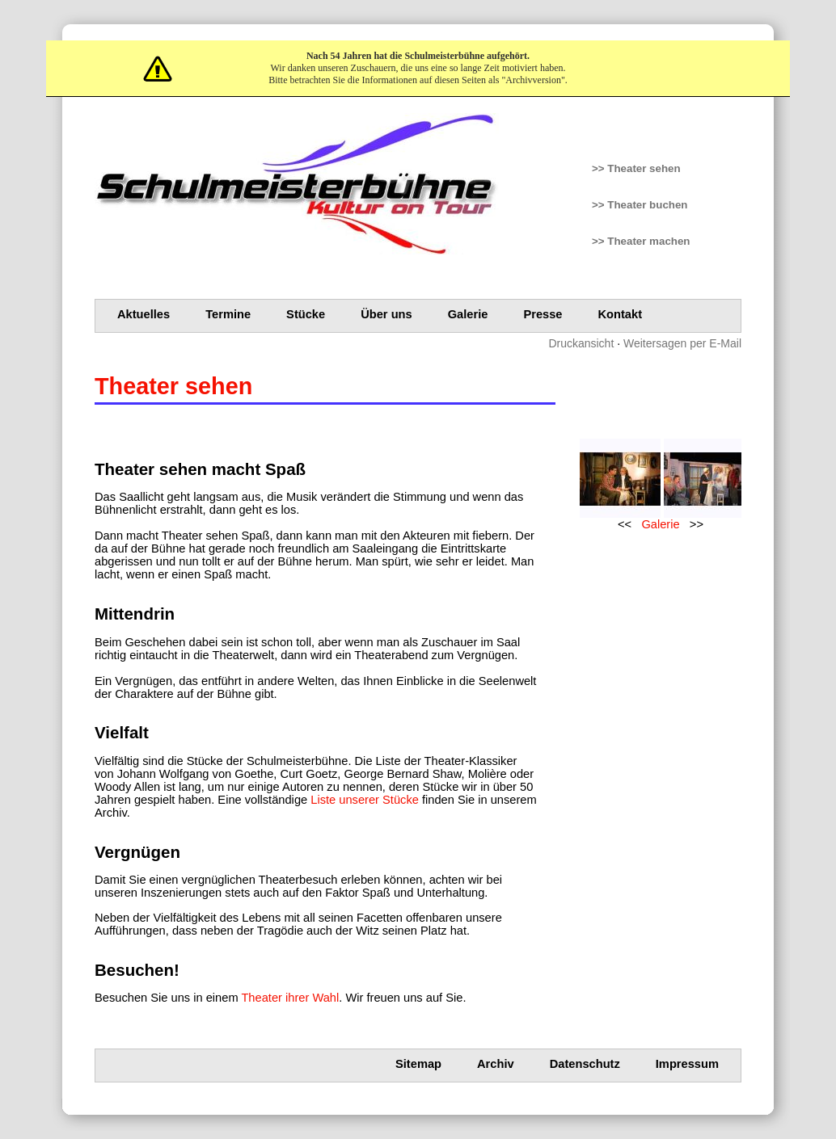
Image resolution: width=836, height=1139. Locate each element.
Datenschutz (585, 1063)
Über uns (386, 314)
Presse (542, 314)
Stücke (305, 314)
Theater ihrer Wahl (290, 997)
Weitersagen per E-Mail (682, 343)
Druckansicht (581, 343)
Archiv (495, 1063)
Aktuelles (143, 314)
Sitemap (418, 1063)
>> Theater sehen (636, 168)
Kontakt (620, 314)
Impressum (687, 1063)
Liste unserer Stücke (364, 799)
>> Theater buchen (640, 205)
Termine (228, 314)
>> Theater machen (641, 241)
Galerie (468, 314)
